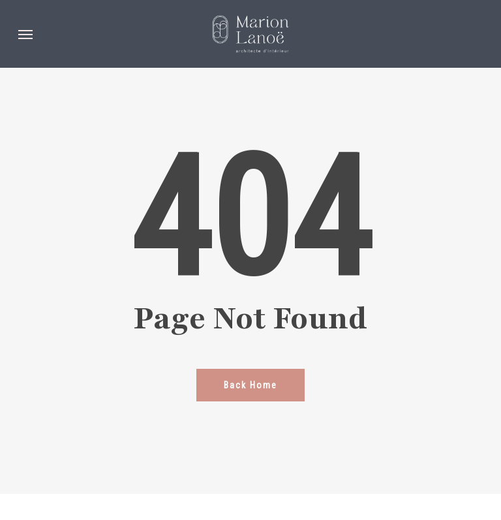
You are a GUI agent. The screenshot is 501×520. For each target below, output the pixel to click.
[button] (25, 33)
